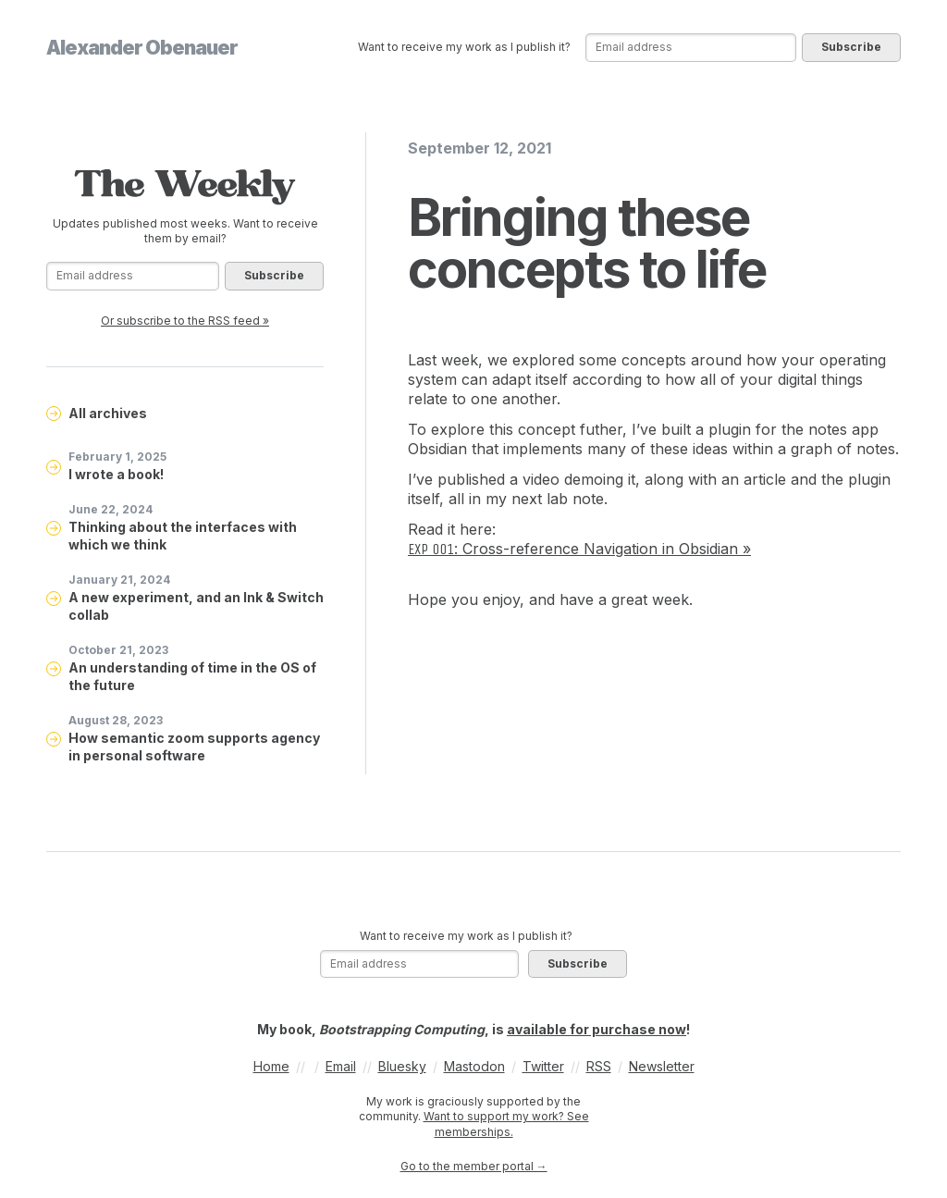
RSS (598, 1066)
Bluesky (402, 1066)
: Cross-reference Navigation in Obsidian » (579, 548)
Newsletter (662, 1066)
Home (271, 1066)
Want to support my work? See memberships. (506, 1124)
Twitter (543, 1066)
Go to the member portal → (473, 1166)
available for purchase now (596, 1029)
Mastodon (474, 1066)
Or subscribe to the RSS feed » (185, 320)
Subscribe (851, 47)
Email (341, 1066)
